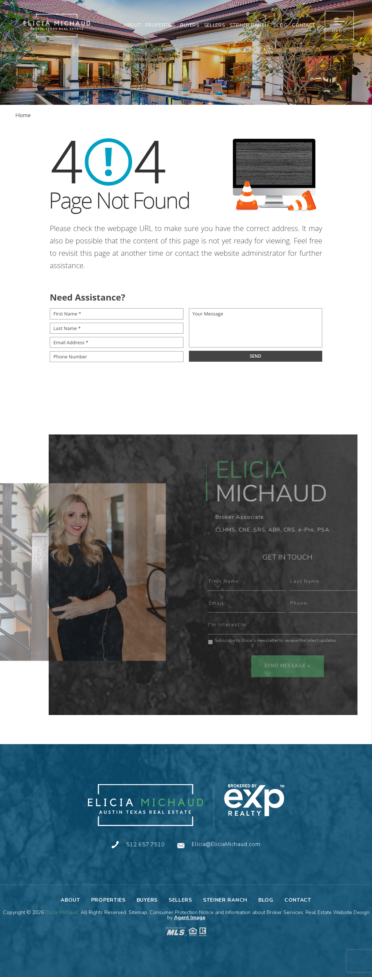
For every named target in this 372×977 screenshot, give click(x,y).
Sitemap (138, 912)
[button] (339, 25)
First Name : (264, 582)
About (132, 25)
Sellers (214, 25)
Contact (303, 25)
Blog (281, 25)
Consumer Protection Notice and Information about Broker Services (226, 912)
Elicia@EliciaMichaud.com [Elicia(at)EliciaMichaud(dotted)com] (226, 844)
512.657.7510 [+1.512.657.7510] (145, 844)
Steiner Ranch (249, 25)
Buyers (189, 25)
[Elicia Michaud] (145, 805)
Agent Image (189, 917)
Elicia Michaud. (63, 912)
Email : (264, 604)
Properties (160, 25)
